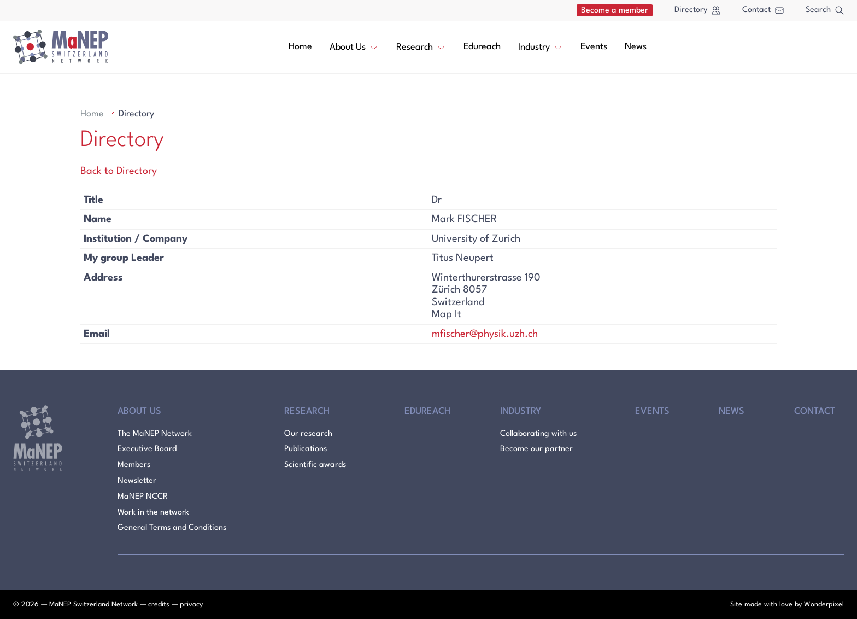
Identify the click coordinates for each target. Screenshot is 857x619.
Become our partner (536, 449)
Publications (305, 449)
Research (421, 46)
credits (158, 604)
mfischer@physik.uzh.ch (485, 334)
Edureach (482, 46)
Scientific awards (315, 465)
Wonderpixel (824, 604)
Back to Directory (118, 171)
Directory (697, 10)
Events (593, 46)
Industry (540, 46)
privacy (191, 604)
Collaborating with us (538, 434)
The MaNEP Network (155, 434)
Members (134, 465)
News (636, 46)
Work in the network (153, 513)
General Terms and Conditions (172, 528)
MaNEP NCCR (143, 497)
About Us (354, 46)
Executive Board (147, 449)
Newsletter (137, 481)
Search (825, 10)
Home (300, 46)
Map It (446, 314)
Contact (763, 10)
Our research (308, 434)
